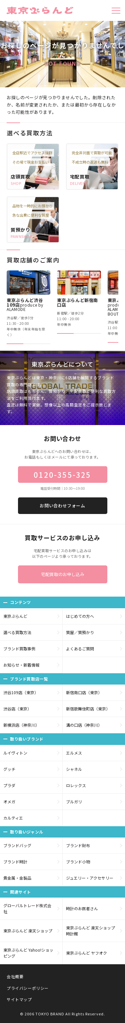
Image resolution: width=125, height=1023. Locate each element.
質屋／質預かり (80, 632)
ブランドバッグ (17, 845)
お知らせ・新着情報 (21, 665)
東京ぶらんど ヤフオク (86, 953)
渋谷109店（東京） (20, 692)
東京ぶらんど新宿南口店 (77, 302)
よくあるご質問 (80, 648)
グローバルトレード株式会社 (27, 908)
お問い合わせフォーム (62, 505)
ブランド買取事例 (19, 648)
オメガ (9, 801)
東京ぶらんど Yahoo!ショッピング (28, 953)
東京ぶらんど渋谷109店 (25, 304)
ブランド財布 (78, 845)
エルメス (74, 753)
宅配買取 (80, 176)
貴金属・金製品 (17, 878)
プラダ (9, 785)
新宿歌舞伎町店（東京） (88, 708)
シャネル (74, 769)
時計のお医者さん (82, 908)
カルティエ (13, 818)
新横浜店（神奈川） (21, 725)
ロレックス (76, 785)
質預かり (20, 229)
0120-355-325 (62, 474)
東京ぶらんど (15, 616)
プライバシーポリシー (28, 988)
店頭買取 (20, 176)
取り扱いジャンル (26, 832)
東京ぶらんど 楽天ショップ (27, 930)
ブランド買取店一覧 (29, 679)
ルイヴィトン (15, 753)
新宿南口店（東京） (84, 692)
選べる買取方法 (17, 632)
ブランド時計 (15, 861)
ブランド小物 (78, 861)
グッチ (9, 769)
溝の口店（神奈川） (84, 725)
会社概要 (15, 976)
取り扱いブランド (27, 739)
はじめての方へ (80, 616)
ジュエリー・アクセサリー (89, 878)
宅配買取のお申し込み (62, 574)
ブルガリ (74, 801)
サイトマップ (19, 999)
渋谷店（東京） (17, 708)
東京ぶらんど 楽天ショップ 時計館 (90, 930)
